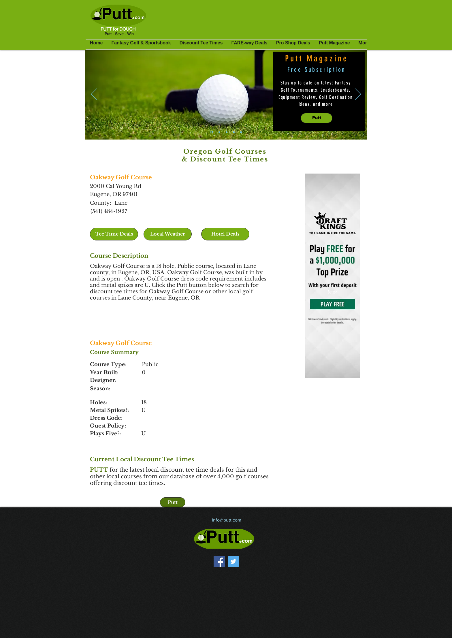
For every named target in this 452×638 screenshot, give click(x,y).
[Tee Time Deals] (114, 234)
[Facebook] (219, 561)
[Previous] (94, 95)
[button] (168, 234)
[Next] (358, 95)
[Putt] (316, 118)
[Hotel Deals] (225, 234)
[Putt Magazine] (211, 132)
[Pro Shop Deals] (234, 132)
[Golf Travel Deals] (241, 132)
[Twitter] (233, 561)
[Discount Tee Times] (226, 132)
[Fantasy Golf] (219, 132)
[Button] (332, 292)
